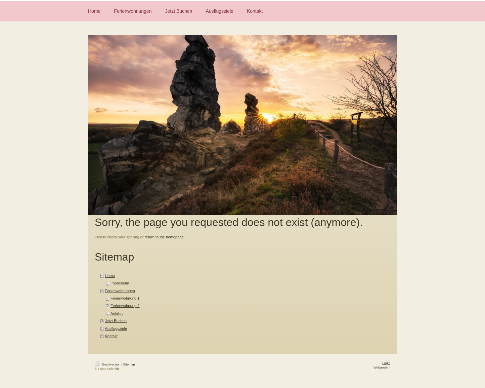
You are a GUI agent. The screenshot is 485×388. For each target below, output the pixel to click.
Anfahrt (117, 313)
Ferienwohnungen (120, 291)
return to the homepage (164, 237)
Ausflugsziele (116, 328)
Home (110, 276)
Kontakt (111, 336)
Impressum (120, 283)
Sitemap (129, 364)
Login (386, 363)
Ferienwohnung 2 (125, 306)
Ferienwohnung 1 (125, 298)
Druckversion (108, 364)
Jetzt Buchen (116, 321)
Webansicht (381, 367)
